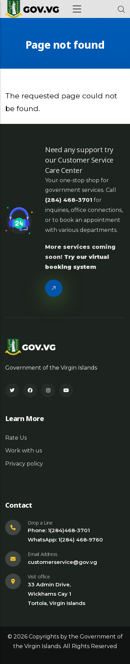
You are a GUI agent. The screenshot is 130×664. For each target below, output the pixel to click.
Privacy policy (24, 463)
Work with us (23, 450)
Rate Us (16, 437)
